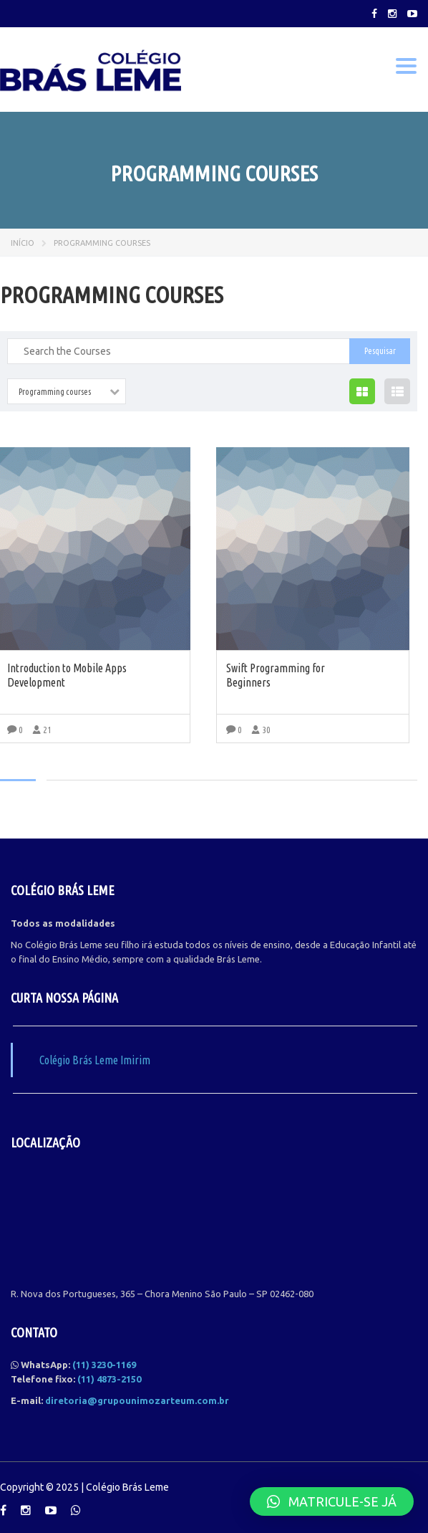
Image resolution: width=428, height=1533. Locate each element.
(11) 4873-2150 (109, 1379)
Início (22, 243)
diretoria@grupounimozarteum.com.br (137, 1400)
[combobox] (66, 391)
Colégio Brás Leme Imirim (94, 1060)
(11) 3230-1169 (104, 1365)
